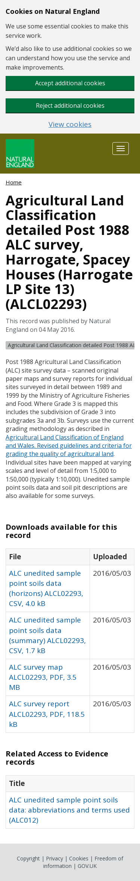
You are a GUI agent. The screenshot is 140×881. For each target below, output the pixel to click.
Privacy (54, 858)
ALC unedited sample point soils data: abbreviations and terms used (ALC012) (69, 810)
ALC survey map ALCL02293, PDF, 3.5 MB (43, 677)
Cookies (78, 858)
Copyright (28, 858)
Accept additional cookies (70, 83)
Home (14, 182)
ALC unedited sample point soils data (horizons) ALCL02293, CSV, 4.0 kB (46, 588)
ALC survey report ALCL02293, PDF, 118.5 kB (47, 714)
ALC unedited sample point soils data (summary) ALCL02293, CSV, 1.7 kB (47, 635)
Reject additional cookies (70, 105)
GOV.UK (87, 865)
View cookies (70, 124)
